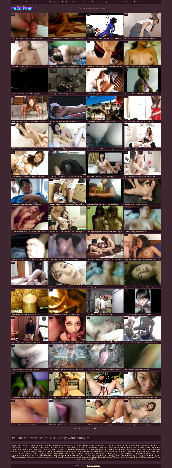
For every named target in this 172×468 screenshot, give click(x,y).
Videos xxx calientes (148, 457)
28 (95, 429)
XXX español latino (112, 446)
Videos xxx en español (96, 449)
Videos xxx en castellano (143, 453)
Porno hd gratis (65, 455)
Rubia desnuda (38, 2)
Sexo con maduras (71, 451)
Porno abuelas (129, 447)
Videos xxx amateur (36, 447)
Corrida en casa (117, 2)
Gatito (142, 2)
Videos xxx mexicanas (100, 451)
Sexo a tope (96, 2)
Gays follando (22, 6)
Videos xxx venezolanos (89, 447)
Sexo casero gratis (36, 455)
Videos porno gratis (83, 446)
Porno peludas (125, 455)
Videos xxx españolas (67, 449)
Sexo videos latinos (137, 446)
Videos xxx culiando (45, 453)
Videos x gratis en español (73, 453)
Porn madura (109, 449)
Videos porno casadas (85, 451)
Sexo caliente (27, 449)
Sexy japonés (106, 2)
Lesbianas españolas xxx (51, 449)
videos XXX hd (125, 446)
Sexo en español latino (151, 455)
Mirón (136, 2)
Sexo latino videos (95, 457)
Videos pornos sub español (54, 457)
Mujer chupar (65, 2)
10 (87, 429)
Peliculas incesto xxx (133, 449)
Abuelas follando (114, 455)
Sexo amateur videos (98, 446)
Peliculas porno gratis (116, 447)
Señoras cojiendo (137, 455)
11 (89, 429)
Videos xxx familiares (72, 447)
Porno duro (86, 2)
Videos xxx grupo (132, 451)
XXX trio (156, 453)
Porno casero (37, 449)
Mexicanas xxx (120, 449)
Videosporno (156, 451)
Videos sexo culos (145, 451)
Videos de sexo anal (82, 449)
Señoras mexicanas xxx (100, 455)
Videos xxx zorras (32, 453)
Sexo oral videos (89, 459)
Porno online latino (57, 451)
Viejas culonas (17, 446)
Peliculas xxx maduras (126, 453)
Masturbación (128, 2)
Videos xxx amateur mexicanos (33, 446)
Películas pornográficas (36, 457)
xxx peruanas (47, 447)
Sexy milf (48, 2)
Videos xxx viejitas (118, 457)
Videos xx (85, 457)
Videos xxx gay (58, 453)
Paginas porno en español (72, 457)
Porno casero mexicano (90, 453)
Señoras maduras (59, 447)
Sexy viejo (56, 2)
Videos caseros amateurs (21, 455)
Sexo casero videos (18, 453)
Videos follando (16, 449)
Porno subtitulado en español (81, 455)
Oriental (28, 2)
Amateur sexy (16, 2)
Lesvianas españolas (51, 446)
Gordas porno (139, 447)
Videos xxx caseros (22, 447)
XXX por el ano (24, 451)
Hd (23, 2)
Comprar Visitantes (93, 466)
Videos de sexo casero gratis (108, 453)
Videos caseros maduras (152, 447)
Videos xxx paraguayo (20, 457)
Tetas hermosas (76, 2)
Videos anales (103, 447)
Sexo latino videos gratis (67, 446)
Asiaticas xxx (107, 457)
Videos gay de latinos (133, 457)
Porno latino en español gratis (40, 451)
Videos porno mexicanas (117, 451)
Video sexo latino (146, 449)
